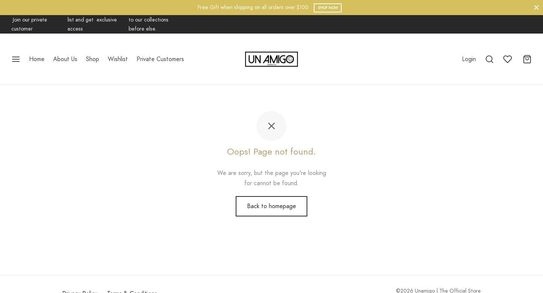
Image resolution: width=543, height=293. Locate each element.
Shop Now (328, 8)
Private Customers (160, 59)
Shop (92, 59)
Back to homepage (271, 214)
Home (36, 59)
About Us (65, 59)
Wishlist (118, 59)
